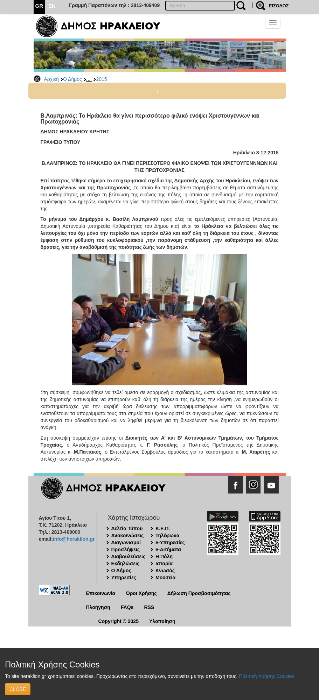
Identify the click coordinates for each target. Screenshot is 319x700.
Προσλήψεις (125, 549)
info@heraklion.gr (74, 539)
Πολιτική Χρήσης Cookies (266, 676)
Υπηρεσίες (123, 577)
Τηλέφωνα (167, 535)
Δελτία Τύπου (127, 528)
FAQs (127, 607)
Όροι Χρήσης (141, 593)
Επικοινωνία (101, 593)
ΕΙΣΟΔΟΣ (279, 5)
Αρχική (51, 79)
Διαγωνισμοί (126, 542)
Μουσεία (165, 577)
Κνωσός (165, 570)
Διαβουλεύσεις (128, 556)
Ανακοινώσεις (127, 535)
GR (39, 6)
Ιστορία (164, 563)
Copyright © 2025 (118, 621)
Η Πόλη (164, 556)
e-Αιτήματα (168, 549)
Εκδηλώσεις (125, 563)
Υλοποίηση (162, 621)
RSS (149, 607)
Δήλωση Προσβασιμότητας (199, 593)
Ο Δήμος (72, 79)
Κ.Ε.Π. (162, 528)
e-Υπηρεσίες (170, 542)
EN (52, 6)
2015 (101, 79)
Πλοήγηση (98, 607)
